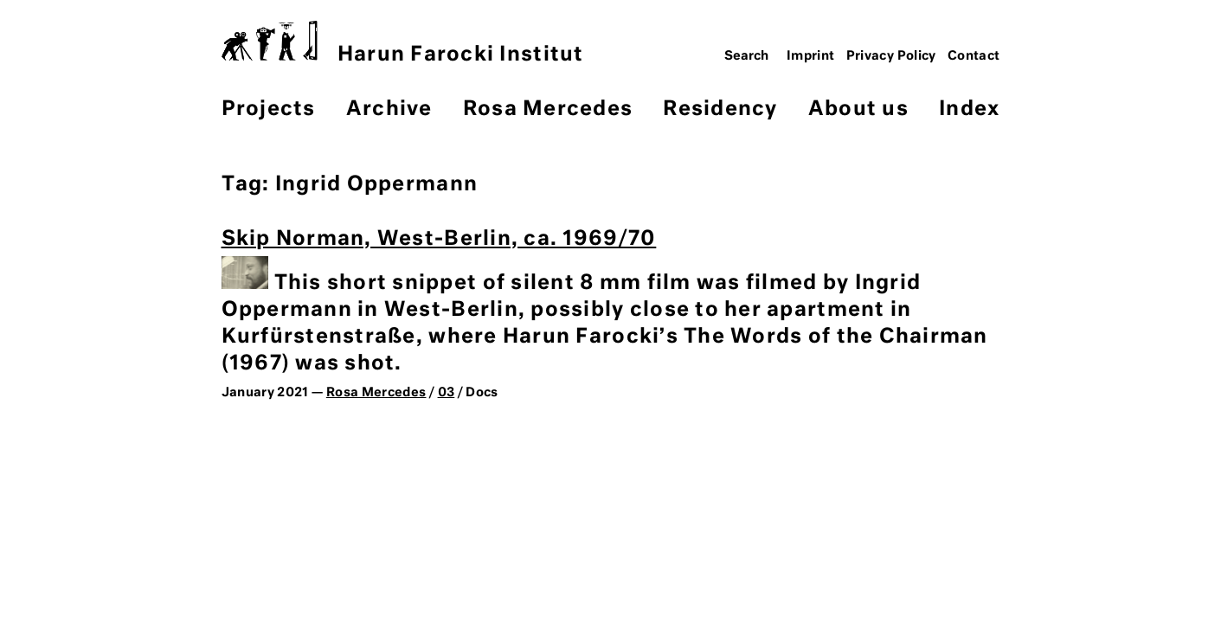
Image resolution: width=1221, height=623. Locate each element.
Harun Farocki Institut (403, 43)
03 (446, 393)
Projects (269, 109)
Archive (389, 109)
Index (969, 109)
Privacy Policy (891, 56)
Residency (720, 109)
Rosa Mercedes (548, 109)
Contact (974, 56)
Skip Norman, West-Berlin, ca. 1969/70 (439, 239)
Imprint (811, 56)
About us (858, 109)
